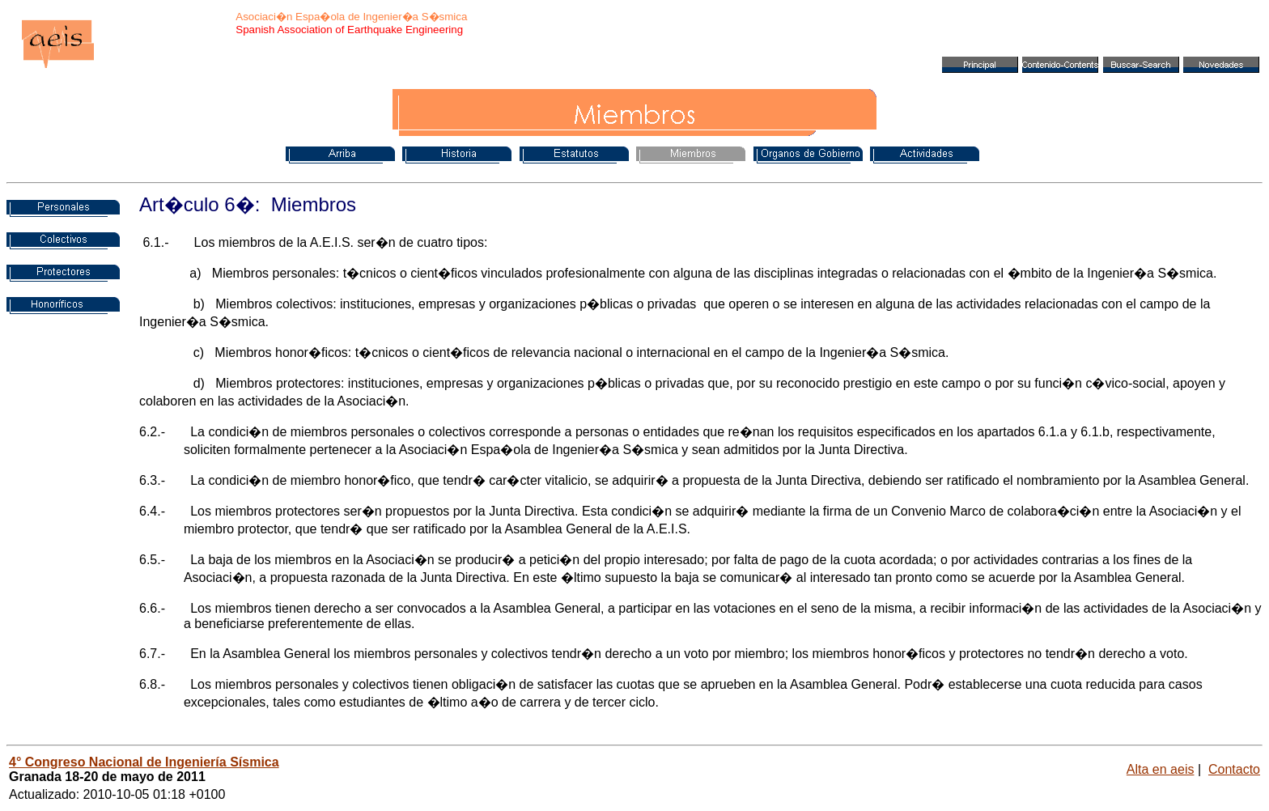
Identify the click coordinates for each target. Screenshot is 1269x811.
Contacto (1234, 769)
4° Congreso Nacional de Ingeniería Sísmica (144, 762)
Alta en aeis (1161, 769)
